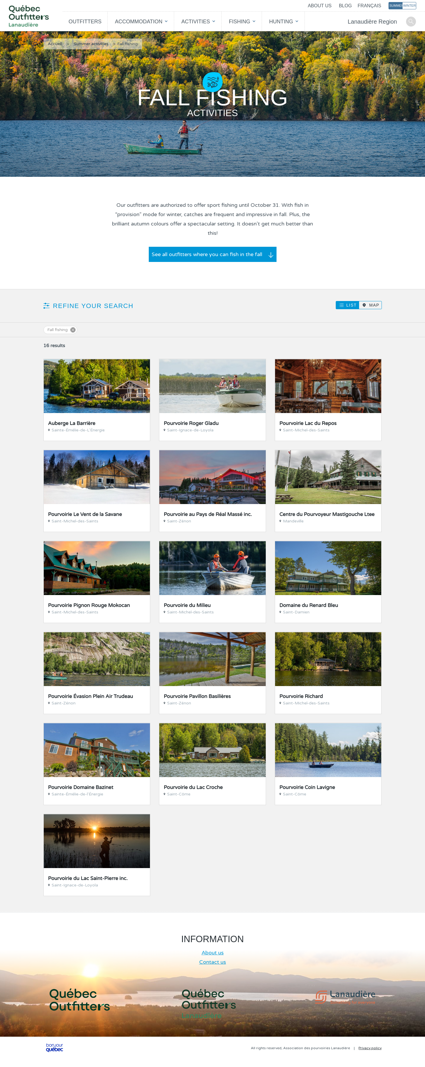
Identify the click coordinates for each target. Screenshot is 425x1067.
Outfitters (85, 22)
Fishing (239, 22)
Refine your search (93, 305)
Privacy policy (370, 1048)
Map (374, 305)
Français (369, 5)
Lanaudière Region (372, 21)
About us (320, 5)
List (351, 305)
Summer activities (91, 43)
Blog (345, 5)
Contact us (212, 962)
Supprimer (73, 330)
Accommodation (138, 22)
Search (411, 21)
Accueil (55, 43)
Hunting (281, 22)
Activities (195, 22)
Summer (396, 5)
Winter (409, 5)
